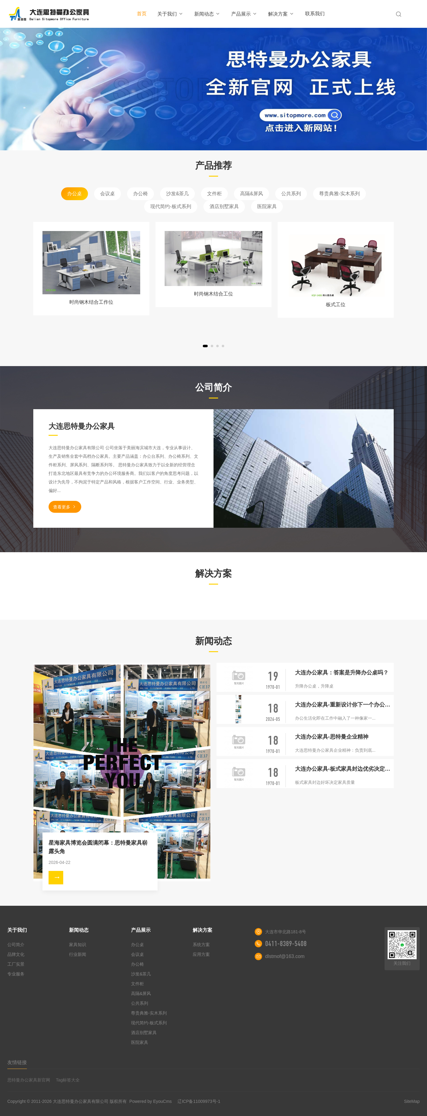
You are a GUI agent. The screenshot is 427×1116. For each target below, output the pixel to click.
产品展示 (244, 14)
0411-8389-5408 (286, 944)
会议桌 (107, 193)
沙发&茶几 (177, 193)
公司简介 (15, 944)
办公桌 (74, 193)
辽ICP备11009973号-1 (198, 1101)
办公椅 (140, 193)
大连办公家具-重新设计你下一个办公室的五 (344, 705)
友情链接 (17, 1062)
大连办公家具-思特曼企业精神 (331, 737)
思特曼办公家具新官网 (28, 1079)
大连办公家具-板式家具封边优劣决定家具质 (344, 769)
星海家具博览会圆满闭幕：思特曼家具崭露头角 (98, 847)
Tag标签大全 (68, 1079)
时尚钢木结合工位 (213, 293)
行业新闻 (77, 954)
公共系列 (291, 193)
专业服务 (15, 973)
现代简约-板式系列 (170, 206)
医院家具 (267, 206)
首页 (142, 13)
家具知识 (77, 944)
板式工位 (335, 304)
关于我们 (170, 14)
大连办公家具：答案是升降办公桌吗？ (342, 673)
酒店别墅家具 (224, 206)
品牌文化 (15, 954)
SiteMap (412, 1101)
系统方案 (201, 944)
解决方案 (281, 14)
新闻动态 (207, 14)
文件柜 (214, 193)
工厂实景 (15, 964)
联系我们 (315, 13)
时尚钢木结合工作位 (91, 302)
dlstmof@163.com (285, 956)
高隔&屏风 (251, 193)
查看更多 (65, 506)
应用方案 (201, 954)
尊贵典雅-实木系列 (339, 193)
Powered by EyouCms (150, 1101)
